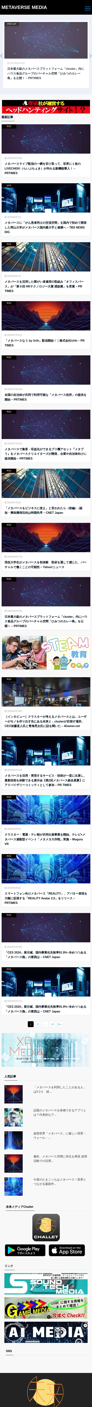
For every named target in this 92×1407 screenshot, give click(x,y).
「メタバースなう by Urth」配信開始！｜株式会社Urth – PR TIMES (45, 343)
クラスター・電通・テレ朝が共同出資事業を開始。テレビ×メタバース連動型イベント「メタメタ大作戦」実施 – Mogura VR (45, 839)
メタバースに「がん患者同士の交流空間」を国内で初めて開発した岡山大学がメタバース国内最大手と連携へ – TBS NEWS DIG (46, 227)
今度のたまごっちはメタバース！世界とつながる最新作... (59, 1181)
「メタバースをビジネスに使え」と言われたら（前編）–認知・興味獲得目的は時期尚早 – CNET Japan (43, 510)
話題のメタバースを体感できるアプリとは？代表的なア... (59, 1112)
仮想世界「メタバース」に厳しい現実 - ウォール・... (59, 1135)
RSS (9, 126)
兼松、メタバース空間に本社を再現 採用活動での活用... (60, 1158)
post (9, 185)
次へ (60, 1024)
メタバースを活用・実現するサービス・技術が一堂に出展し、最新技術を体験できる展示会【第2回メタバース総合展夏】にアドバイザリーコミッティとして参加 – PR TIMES (46, 780)
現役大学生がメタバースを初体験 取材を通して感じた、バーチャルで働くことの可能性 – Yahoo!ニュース (46, 565)
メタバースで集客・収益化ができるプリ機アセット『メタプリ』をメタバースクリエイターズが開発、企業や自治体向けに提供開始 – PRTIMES (46, 454)
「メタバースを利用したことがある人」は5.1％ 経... (59, 1089)
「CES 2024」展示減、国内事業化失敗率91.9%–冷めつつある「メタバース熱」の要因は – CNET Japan (45, 955)
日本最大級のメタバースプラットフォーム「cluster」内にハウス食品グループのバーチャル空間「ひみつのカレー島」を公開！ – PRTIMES (46, 621)
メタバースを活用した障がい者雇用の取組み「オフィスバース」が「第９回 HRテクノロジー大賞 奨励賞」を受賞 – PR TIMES (44, 286)
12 (52, 1024)
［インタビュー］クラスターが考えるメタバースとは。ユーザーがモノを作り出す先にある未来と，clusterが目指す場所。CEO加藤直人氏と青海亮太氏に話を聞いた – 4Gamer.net (46, 721)
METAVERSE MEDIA (24, 7)
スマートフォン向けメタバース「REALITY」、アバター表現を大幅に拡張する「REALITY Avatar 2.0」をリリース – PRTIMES (46, 898)
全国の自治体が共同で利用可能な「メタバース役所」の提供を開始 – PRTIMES (46, 397)
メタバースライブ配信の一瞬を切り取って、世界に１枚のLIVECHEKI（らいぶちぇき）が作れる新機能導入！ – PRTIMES (43, 168)
